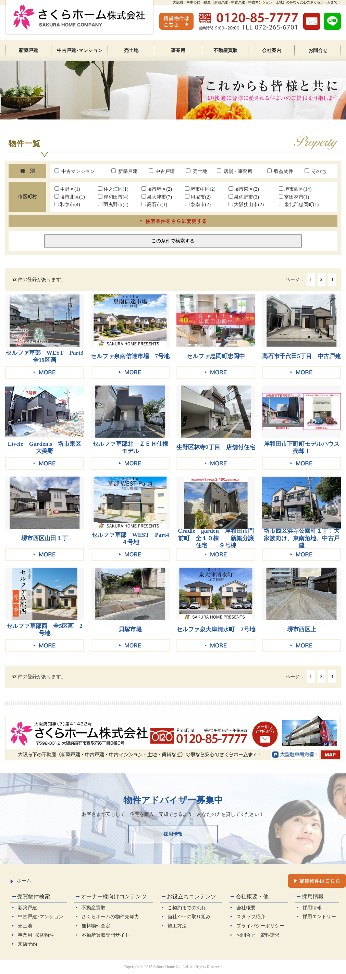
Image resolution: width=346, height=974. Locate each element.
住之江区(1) (113, 189)
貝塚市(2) (198, 197)
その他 (315, 171)
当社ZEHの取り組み (189, 916)
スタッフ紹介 (250, 916)
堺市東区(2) (243, 189)
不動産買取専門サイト (105, 935)
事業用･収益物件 (36, 935)
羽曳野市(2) (113, 204)
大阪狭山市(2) (246, 204)
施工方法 (177, 925)
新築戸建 (124, 171)
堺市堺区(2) (156, 189)
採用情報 (173, 834)
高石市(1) (154, 204)
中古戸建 (162, 171)
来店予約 (27, 944)
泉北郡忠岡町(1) (299, 204)
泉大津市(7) (156, 197)
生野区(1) (67, 189)
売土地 (196, 171)
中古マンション (74, 171)
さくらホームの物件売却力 (110, 916)
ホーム (20, 880)
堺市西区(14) (295, 189)
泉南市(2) (198, 204)
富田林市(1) (294, 197)
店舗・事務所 (234, 171)
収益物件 (280, 171)
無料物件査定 (96, 925)
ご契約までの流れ (187, 907)
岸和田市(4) (113, 197)
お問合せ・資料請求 (258, 935)
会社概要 (246, 907)
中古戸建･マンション (40, 916)
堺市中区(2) (200, 189)
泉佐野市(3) (243, 197)
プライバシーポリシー (260, 925)
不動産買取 (94, 907)
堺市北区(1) (69, 197)
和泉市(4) (67, 204)
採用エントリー (319, 916)
